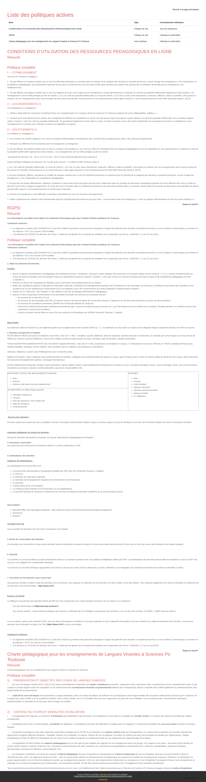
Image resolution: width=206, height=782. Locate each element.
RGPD (12, 35)
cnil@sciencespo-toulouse (45, 606)
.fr (58, 606)
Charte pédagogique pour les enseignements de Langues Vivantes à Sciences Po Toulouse (49, 41)
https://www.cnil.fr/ (46, 586)
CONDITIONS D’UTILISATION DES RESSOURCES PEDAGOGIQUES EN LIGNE (103, 776)
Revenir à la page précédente (186, 9)
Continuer (103, 780)
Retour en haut (190, 204)
